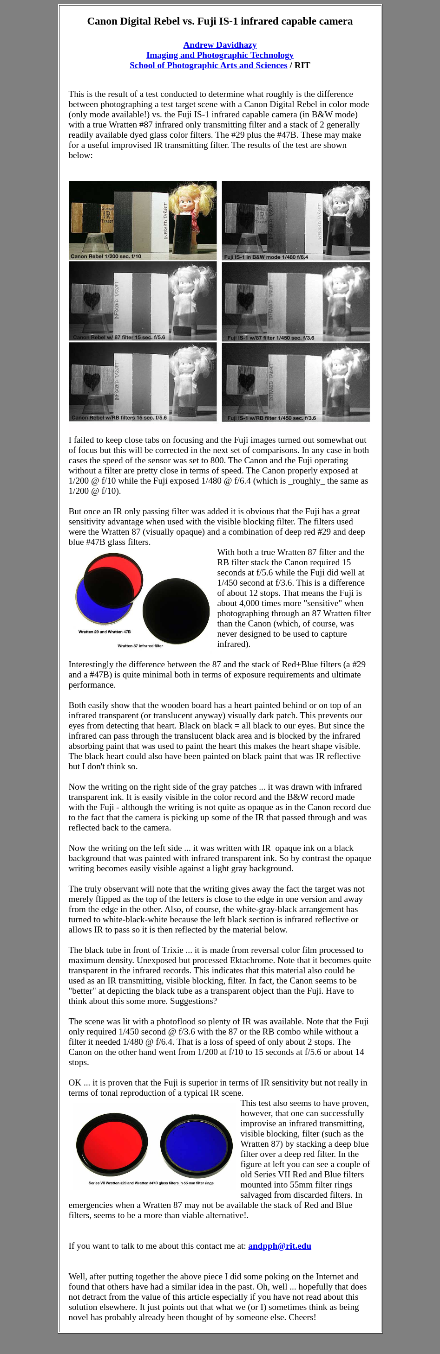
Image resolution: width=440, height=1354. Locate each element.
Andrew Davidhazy (220, 45)
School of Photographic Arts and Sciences (209, 65)
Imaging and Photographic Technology (220, 55)
